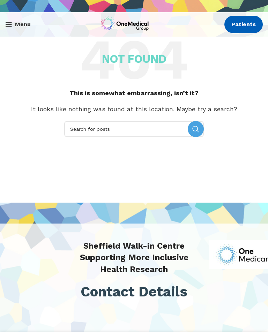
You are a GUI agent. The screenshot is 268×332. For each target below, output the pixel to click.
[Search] (134, 129)
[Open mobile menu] (18, 24)
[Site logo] (125, 24)
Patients (243, 24)
